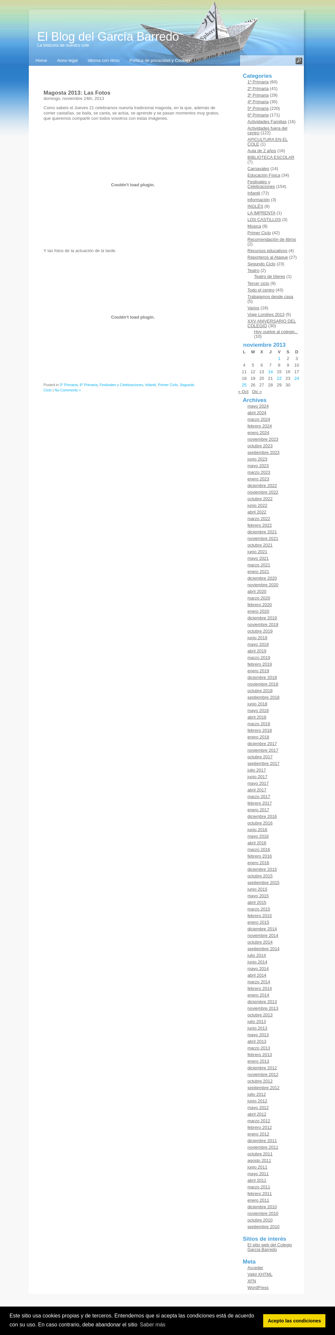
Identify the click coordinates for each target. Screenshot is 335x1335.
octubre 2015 (260, 875)
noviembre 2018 (263, 684)
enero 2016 (258, 862)
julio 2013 (257, 1021)
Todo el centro (261, 290)
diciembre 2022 (262, 485)
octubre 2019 (260, 631)
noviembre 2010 (263, 1213)
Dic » (257, 391)
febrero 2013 (260, 1054)
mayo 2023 (258, 465)
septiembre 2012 (264, 1087)
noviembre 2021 (263, 538)
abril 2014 (257, 975)
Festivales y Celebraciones (121, 385)
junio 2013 (257, 1028)
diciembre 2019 (262, 617)
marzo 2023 (259, 472)
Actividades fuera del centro (268, 130)
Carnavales (258, 168)
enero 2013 (258, 1061)
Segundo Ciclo (262, 263)
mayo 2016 (258, 836)
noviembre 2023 (263, 439)
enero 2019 (258, 670)
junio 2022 (257, 505)
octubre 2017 (260, 756)
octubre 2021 (260, 545)
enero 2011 (258, 1200)
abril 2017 (257, 789)
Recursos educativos (268, 250)
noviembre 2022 (263, 492)
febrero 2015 (260, 915)
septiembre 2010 (264, 1226)
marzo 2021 (259, 564)
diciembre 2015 (262, 869)
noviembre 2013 (263, 1008)
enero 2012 (258, 1134)
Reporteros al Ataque (268, 257)
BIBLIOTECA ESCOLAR (271, 157)
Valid (260, 1274)
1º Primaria (258, 81)
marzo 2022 (259, 518)
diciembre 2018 (262, 677)
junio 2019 (257, 637)
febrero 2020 (260, 604)
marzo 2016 (259, 849)
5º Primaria (68, 385)
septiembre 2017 (264, 763)
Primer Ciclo (168, 385)
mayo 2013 (258, 1034)
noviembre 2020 (263, 584)
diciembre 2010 (262, 1206)
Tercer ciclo (258, 283)
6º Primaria (89, 385)
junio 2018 (257, 703)
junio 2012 (257, 1100)
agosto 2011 (259, 1160)
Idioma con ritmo (104, 60)
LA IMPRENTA (261, 212)
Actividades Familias (267, 121)
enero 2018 (258, 736)
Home (41, 60)
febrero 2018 (260, 730)
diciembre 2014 (262, 928)
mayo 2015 (258, 895)
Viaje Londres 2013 (266, 314)
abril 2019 (257, 650)
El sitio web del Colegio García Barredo (270, 1247)
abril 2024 (257, 412)
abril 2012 (257, 1114)
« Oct (243, 391)
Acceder (255, 1267)
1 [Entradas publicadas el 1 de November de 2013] (279, 358)
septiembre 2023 (264, 452)
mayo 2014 (258, 968)
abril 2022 (257, 512)
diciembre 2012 (262, 1067)
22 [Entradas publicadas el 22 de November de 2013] (279, 378)
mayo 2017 (258, 783)
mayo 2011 (258, 1173)
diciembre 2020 (262, 578)
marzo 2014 (259, 981)
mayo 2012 (258, 1107)
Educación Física (264, 175)
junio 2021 (257, 551)
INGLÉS (255, 206)
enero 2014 (258, 995)
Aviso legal (67, 60)
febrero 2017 (260, 803)
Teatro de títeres (269, 276)
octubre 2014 (260, 942)
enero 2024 (258, 432)
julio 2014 (257, 955)
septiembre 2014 (264, 948)
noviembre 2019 (263, 624)
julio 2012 (257, 1094)
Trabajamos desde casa (270, 296)
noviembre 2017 (263, 750)
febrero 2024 (260, 425)
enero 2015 (258, 922)
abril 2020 (257, 591)
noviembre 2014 (263, 935)
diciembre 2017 (262, 743)
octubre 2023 (260, 445)
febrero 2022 (260, 525)
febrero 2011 (260, 1193)
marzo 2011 (259, 1186)
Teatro (254, 270)
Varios (254, 307)
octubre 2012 (260, 1081)
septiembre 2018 (264, 697)
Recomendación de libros (272, 239)
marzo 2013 (259, 1048)
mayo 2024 (258, 406)
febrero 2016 (260, 856)
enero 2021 (258, 571)
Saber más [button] (152, 1324)
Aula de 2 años (262, 150)
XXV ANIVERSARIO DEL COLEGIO (272, 323)
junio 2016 (257, 829)
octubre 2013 (260, 1014)
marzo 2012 (259, 1120)
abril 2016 (257, 842)
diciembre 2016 (262, 816)
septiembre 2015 (264, 882)
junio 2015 (257, 889)
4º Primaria (258, 101)
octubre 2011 (260, 1153)
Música (254, 226)
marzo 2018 (259, 723)
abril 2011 (257, 1180)
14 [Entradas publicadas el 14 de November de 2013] (270, 371)
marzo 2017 (259, 796)
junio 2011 (257, 1167)
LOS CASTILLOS (264, 219)
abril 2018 (257, 717)
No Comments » (68, 390)
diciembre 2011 (262, 1140)
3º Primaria (258, 95)
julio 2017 (257, 770)
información (259, 199)
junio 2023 (257, 459)
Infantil (150, 385)
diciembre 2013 (262, 1001)
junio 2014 (257, 961)
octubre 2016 (260, 823)
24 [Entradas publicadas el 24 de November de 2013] (296, 378)
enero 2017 (258, 809)
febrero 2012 (260, 1127)
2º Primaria (258, 88)
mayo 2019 (258, 644)
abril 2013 (257, 1041)
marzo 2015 (259, 909)
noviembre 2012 (263, 1074)
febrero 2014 (260, 988)
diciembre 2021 (262, 531)
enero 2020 (258, 611)
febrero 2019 (260, 664)
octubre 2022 (260, 498)
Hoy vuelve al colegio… (276, 331)
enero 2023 (258, 478)
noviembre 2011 (263, 1147)
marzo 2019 (259, 657)
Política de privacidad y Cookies (159, 60)
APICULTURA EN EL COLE (268, 142)
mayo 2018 (258, 710)
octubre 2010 (260, 1220)
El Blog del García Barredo (108, 36)
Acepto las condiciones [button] (294, 1320)
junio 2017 (257, 776)
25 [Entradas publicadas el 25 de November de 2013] (244, 384)
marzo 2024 (259, 419)
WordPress (258, 1287)
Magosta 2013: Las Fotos (77, 93)
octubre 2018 (260, 690)
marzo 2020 (259, 598)
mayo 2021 (258, 558)
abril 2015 (257, 902)
